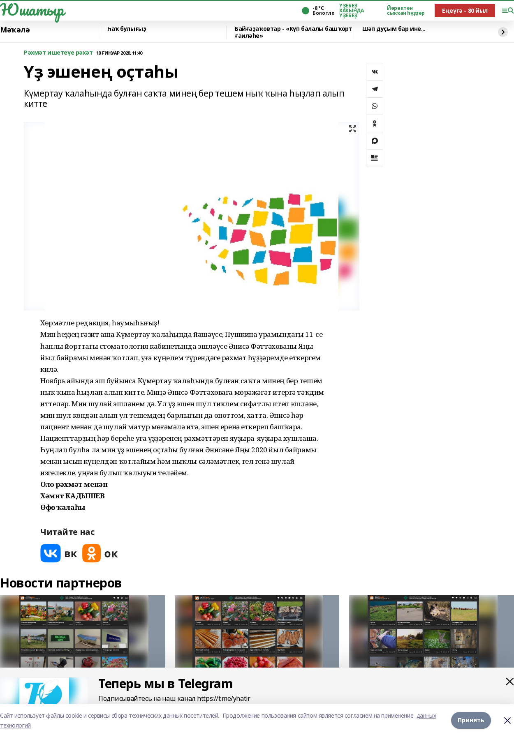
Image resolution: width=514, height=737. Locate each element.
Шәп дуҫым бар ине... (394, 28)
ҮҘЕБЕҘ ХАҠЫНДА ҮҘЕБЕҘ (351, 10)
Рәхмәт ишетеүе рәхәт (58, 52)
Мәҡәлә (15, 30)
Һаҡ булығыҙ (126, 28)
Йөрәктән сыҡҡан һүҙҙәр (406, 11)
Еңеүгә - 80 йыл (465, 10)
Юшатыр (31, 9)
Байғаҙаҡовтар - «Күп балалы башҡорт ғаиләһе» (293, 32)
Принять (471, 720)
